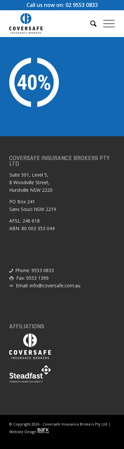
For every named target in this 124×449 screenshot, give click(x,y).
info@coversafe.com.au (55, 285)
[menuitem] (90, 23)
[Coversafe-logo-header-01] (51, 23)
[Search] (90, 23)
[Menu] (106, 23)
